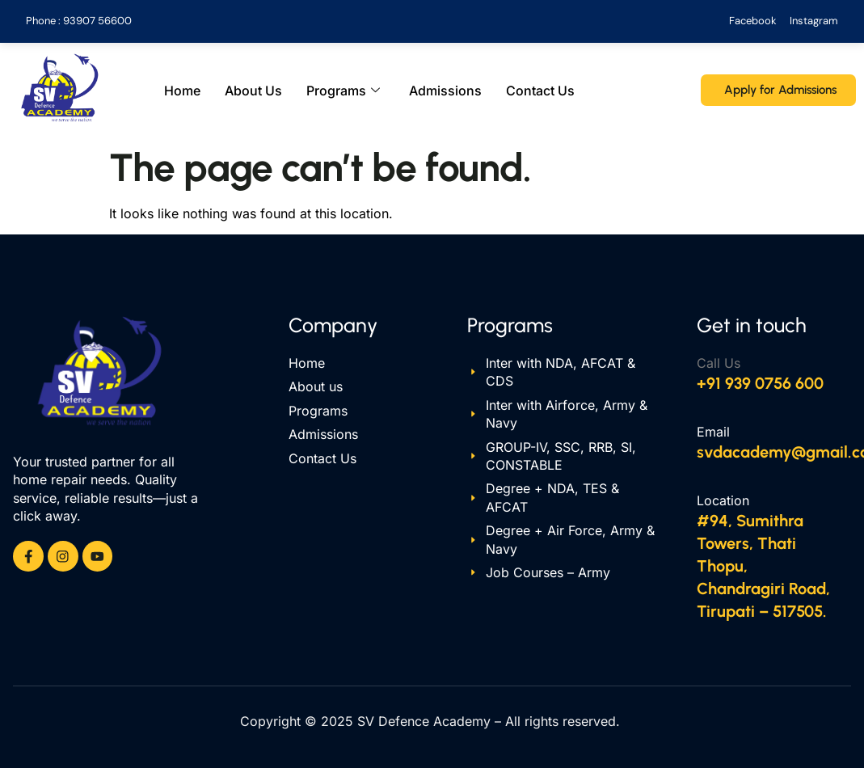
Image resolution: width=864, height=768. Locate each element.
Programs (343, 90)
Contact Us (540, 90)
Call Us (718, 363)
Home (182, 90)
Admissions (445, 90)
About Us (253, 90)
